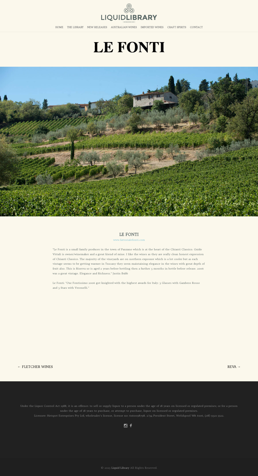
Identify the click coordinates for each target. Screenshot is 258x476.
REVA (234, 367)
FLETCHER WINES (35, 367)
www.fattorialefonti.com (129, 240)
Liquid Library (120, 467)
